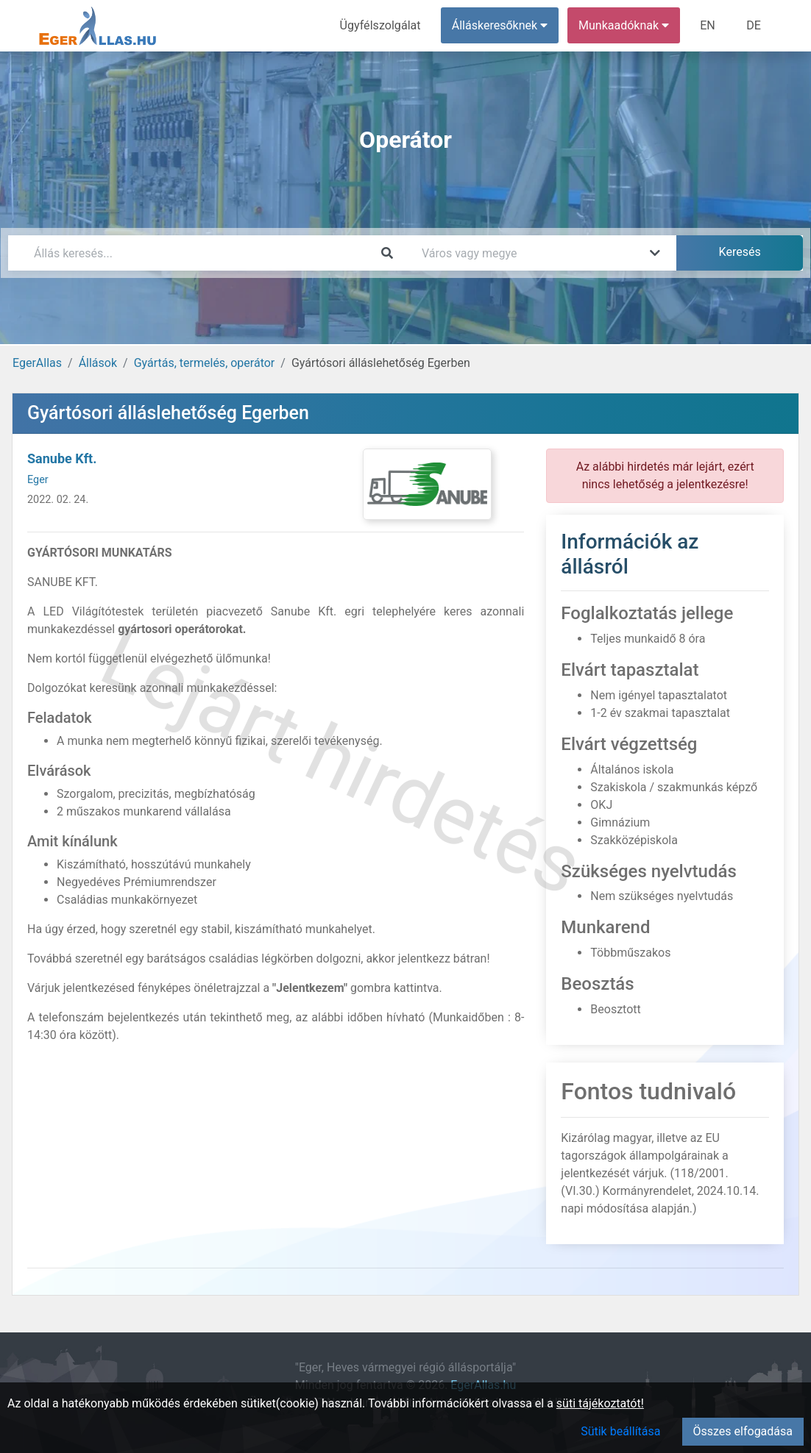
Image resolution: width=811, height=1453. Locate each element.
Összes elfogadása (743, 1431)
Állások (98, 363)
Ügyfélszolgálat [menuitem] (381, 25)
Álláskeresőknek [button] (500, 25)
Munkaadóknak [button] (624, 25)
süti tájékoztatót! (600, 1403)
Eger (38, 480)
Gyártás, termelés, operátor (204, 363)
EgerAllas (37, 363)
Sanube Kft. (61, 458)
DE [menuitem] (753, 25)
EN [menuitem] (708, 25)
